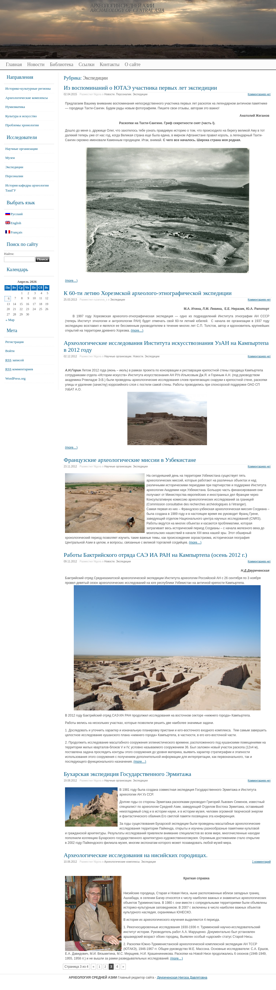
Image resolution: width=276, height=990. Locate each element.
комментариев (19, 369)
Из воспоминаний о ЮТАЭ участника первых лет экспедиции (140, 87)
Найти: (9, 254)
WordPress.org (15, 378)
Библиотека (61, 64)
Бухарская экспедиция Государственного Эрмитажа (127, 774)
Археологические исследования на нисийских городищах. (136, 855)
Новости (35, 64)
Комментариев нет (259, 94)
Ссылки (86, 64)
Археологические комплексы (122, 861)
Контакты (109, 64)
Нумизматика (15, 107)
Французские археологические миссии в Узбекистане (130, 460)
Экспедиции (140, 94)
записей (14, 360)
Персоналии (123, 94)
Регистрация (14, 342)
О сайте (132, 64)
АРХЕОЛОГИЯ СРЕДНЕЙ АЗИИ (122, 5)
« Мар (10, 320)
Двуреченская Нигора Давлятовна (182, 977)
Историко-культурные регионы (28, 88)
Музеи (10, 158)
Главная (14, 64)
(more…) (71, 281)
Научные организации (117, 356)
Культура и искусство (21, 116)
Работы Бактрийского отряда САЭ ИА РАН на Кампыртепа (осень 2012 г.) (155, 555)
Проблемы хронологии (22, 125)
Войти (10, 351)
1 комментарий (261, 861)
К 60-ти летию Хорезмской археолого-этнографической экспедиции (148, 293)
